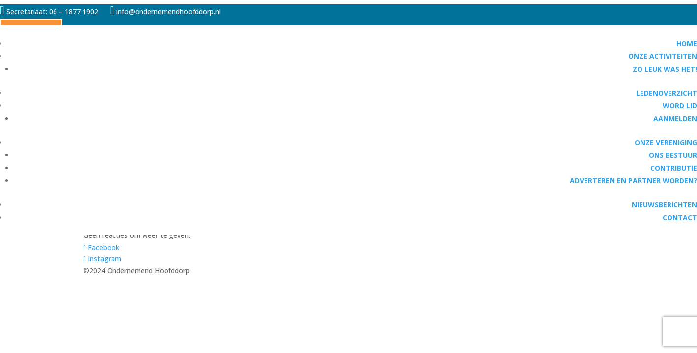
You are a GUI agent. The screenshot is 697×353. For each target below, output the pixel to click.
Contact (680, 217)
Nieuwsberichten (664, 204)
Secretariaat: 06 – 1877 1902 (52, 11)
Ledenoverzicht (666, 93)
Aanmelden (675, 118)
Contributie (673, 168)
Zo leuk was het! (665, 69)
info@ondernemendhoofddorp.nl (166, 11)
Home (686, 43)
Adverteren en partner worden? (633, 180)
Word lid (680, 105)
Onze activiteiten (662, 56)
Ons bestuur (673, 155)
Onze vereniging (666, 142)
